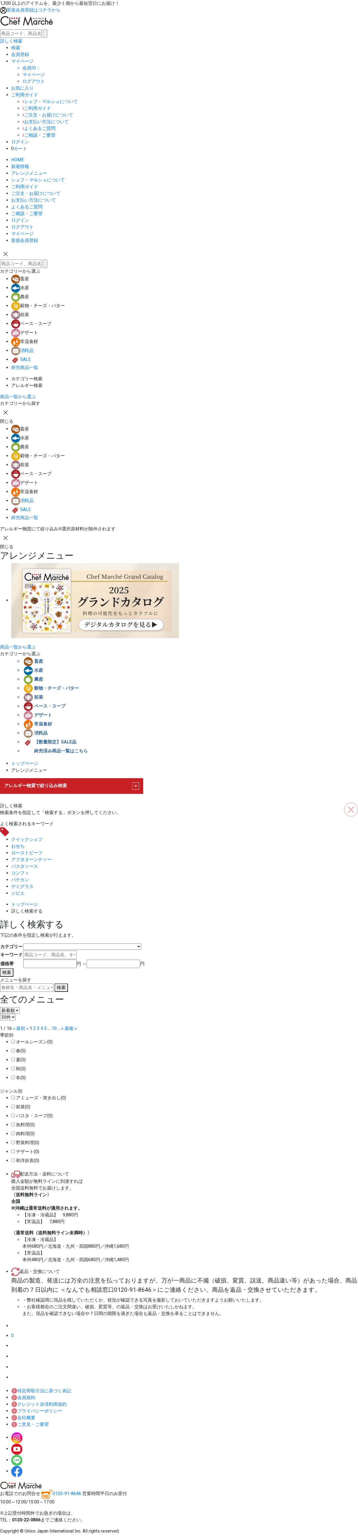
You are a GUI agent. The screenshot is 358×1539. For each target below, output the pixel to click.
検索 (6, 972)
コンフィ (20, 873)
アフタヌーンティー (31, 859)
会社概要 (23, 1417)
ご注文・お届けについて (47, 115)
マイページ (33, 74)
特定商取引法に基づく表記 (41, 1390)
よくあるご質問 (38, 128)
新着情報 (20, 166)
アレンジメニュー (29, 173)
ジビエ (18, 893)
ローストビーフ (27, 852)
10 (53, 1028)
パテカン (20, 879)
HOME (17, 159)
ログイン (20, 220)
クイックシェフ (27, 839)
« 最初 (19, 1028)
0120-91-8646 (61, 1493)
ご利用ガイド (36, 108)
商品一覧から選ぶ (18, 396)
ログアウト (22, 227)
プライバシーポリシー (36, 1411)
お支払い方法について (45, 121)
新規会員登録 (24, 240)
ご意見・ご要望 (30, 1424)
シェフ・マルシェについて (50, 101)
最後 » (71, 1028)
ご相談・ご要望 (38, 135)
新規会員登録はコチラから (30, 10)
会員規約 (23, 1397)
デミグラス (22, 886)
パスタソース (24, 866)
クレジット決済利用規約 (39, 1404)
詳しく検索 (11, 41)
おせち (18, 846)
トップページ (24, 763)
